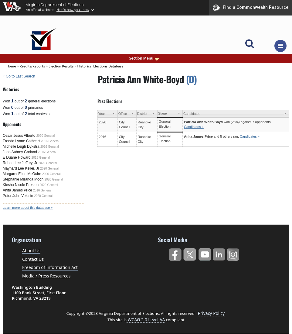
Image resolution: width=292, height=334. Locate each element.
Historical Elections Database (100, 66)
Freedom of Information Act (50, 267)
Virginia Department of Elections (55, 4)
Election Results (61, 66)
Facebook (175, 253)
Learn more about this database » (28, 207)
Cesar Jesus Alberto (19, 135)
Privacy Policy (211, 313)
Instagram (234, 253)
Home (11, 66)
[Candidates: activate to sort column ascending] (236, 114)
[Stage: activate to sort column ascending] (169, 114)
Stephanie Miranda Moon (23, 179)
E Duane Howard (16, 157)
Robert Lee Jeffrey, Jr (20, 163)
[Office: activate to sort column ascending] (126, 114)
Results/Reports (32, 66)
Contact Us (33, 259)
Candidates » (194, 127)
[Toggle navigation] (280, 46)
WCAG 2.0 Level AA (146, 319)
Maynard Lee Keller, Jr (21, 168)
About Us (31, 250)
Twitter (189, 253)
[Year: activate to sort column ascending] (107, 114)
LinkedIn (219, 253)
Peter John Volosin (18, 196)
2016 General (50, 141)
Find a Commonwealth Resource (250, 8)
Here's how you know (72, 10)
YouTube (204, 253)
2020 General (45, 135)
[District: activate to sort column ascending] (146, 114)
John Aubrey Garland (20, 152)
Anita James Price (17, 190)
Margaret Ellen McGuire (22, 174)
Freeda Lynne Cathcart (21, 141)
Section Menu (144, 58)
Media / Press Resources (46, 276)
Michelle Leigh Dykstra (21, 146)
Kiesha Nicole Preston (21, 185)
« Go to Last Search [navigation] (19, 76)
